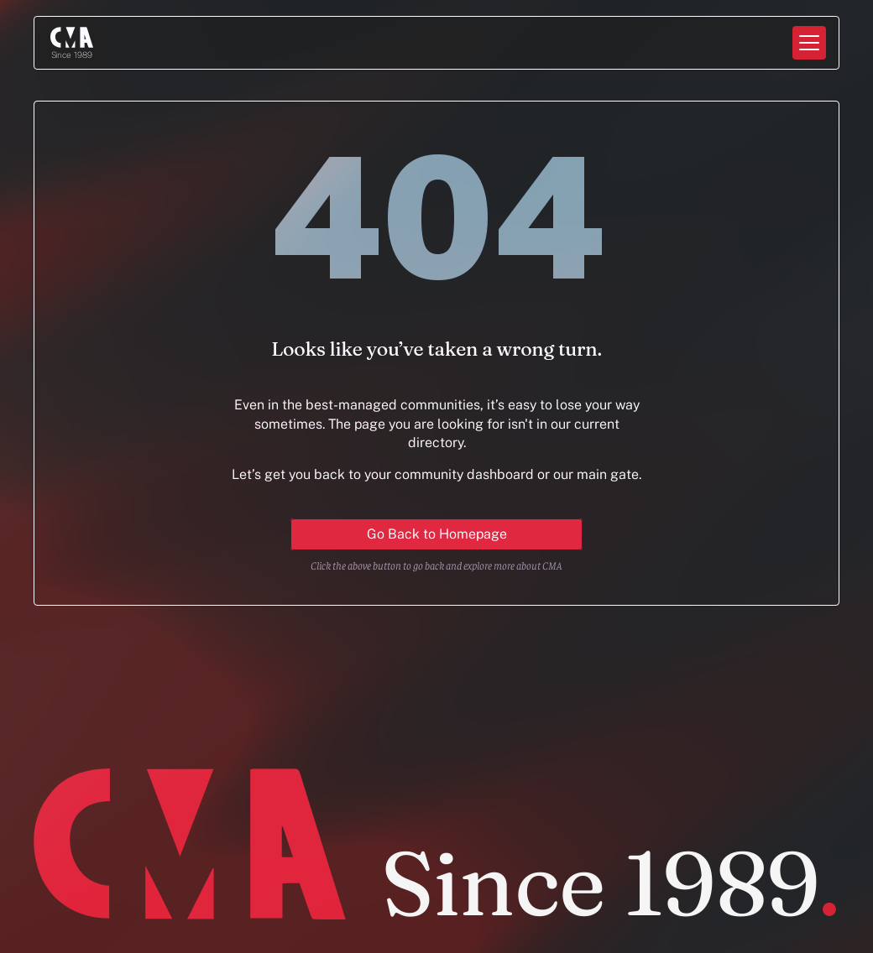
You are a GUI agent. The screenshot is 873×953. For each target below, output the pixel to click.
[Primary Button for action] (436, 534)
